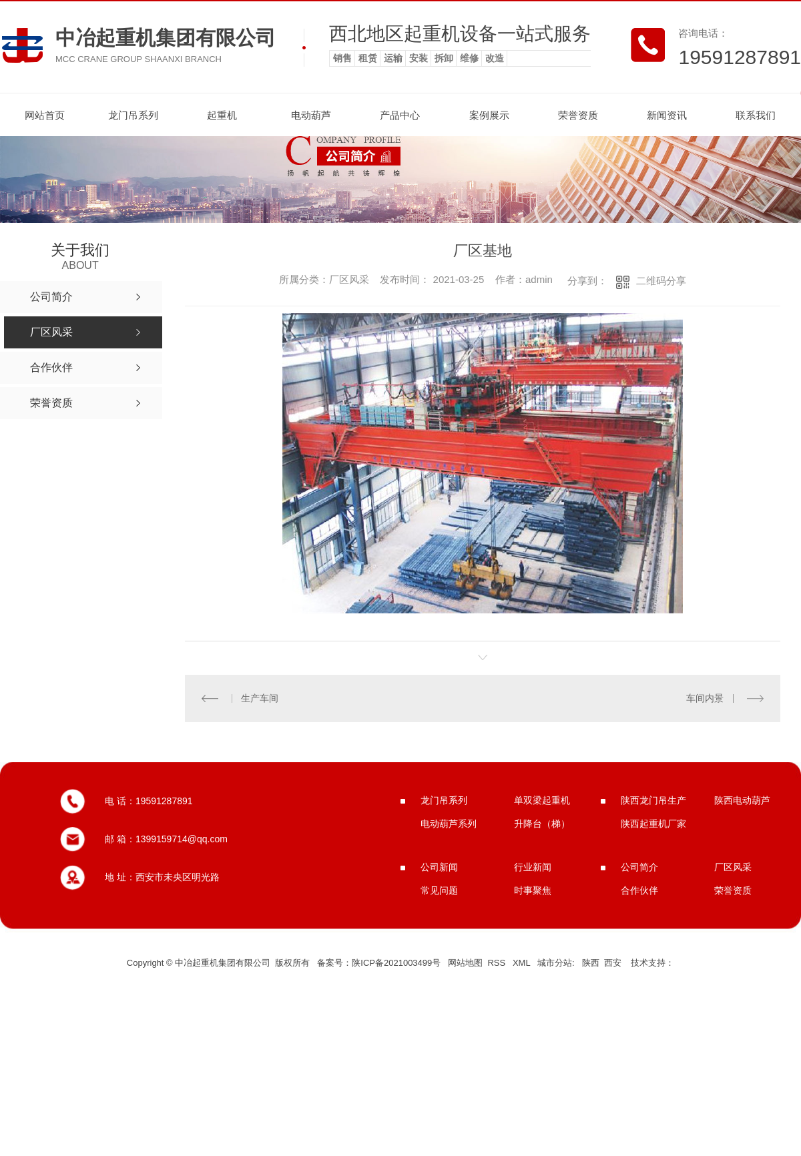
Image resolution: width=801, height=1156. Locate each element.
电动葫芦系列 (449, 823)
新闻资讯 (667, 115)
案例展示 (489, 115)
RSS (497, 963)
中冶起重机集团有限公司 (165, 38)
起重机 (222, 115)
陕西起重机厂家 (653, 823)
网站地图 (465, 963)
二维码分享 (661, 280)
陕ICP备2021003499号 (396, 963)
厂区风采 (733, 867)
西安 (612, 963)
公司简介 (639, 867)
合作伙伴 (639, 890)
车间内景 (705, 698)
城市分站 (554, 963)
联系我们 (756, 115)
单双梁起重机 (542, 800)
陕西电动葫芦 (742, 800)
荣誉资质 (578, 115)
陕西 (590, 963)
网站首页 (45, 115)
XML (523, 963)
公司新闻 (439, 867)
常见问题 (439, 890)
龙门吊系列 (133, 115)
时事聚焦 (532, 890)
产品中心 (400, 115)
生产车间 (259, 698)
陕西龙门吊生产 (653, 800)
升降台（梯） (542, 823)
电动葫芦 (311, 115)
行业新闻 (532, 867)
